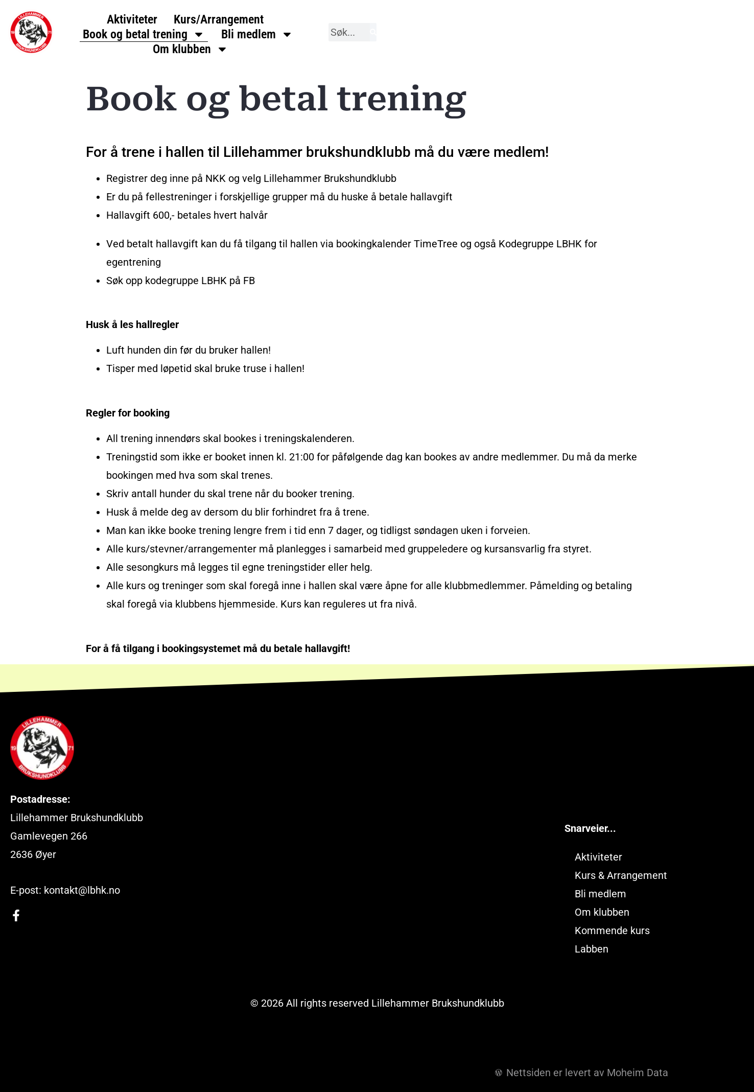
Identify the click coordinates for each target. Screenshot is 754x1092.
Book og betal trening (385, 34)
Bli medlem (498, 34)
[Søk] (741, 32)
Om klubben (588, 34)
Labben (591, 949)
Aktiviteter (176, 34)
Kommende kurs (612, 930)
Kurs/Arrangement (263, 34)
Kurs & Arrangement (621, 875)
